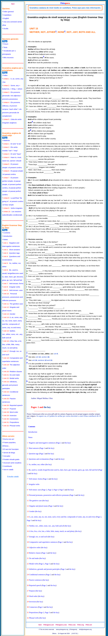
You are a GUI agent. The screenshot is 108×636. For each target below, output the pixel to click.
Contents (6, 233)
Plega (4, 41)
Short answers (11, 250)
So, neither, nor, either (37, 464)
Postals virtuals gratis (11, 459)
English (6, 18)
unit (56, 354)
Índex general (8, 12)
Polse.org (80, 625)
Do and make (11, 375)
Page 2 (58, 443)
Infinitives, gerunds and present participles (10, 385)
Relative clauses (12, 371)
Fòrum (5, 44)
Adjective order (34, 547)
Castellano (7, 15)
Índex (5, 75)
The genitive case (13, 304)
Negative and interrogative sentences (42, 443)
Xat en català (8, 469)
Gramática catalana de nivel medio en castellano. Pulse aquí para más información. (65, 8)
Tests (5, 47)
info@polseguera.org (85, 629)
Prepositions (11, 422)
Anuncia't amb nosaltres (12, 463)
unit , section (42, 357)
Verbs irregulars (12, 208)
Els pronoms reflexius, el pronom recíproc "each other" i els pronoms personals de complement (12, 109)
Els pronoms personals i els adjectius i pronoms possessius (11, 95)
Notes (5, 239)
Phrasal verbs (11, 426)
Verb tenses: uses (13, 290)
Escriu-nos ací (8, 439)
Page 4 (56, 490)
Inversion (10, 415)
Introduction (7, 236)
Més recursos (8, 57)
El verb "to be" (12, 144)
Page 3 (50, 490)
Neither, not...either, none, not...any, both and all (12, 334)
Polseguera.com (61, 625)
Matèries (6, 140)
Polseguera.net (48, 625)
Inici (13, 4)
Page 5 (61, 490)
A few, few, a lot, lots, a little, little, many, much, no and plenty (12, 344)
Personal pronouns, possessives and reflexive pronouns (12, 297)
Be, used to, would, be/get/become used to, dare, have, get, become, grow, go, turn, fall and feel (63, 470)
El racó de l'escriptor (11, 449)
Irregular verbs (11, 287)
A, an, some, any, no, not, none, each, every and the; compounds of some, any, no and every (62, 517)
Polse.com (71, 625)
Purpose (9, 409)
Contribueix (7, 466)
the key (47, 407)
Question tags (11, 253)
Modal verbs (11, 378)
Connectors (10, 419)
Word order (10, 412)
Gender (9, 314)
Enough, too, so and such (38, 537)
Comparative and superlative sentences (43, 542)
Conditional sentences (37, 575)
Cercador (6, 456)
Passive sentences (35, 580)
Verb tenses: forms (13, 283)
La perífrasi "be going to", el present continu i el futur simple (12, 201)
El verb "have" (12, 154)
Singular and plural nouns (38, 506)
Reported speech (13, 405)
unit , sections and (42, 360)
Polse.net (89, 625)
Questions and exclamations (39, 459)
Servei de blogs (9, 453)
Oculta (5, 28)
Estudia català (13, 477)
